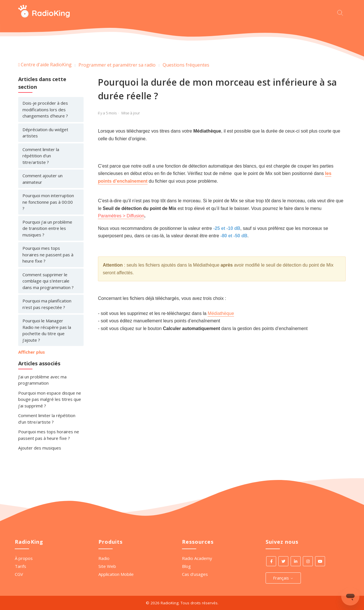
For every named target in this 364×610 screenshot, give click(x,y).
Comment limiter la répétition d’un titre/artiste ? (40, 156)
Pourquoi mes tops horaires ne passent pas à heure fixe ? (47, 254)
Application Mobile (116, 574)
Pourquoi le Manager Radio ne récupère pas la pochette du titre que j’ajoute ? (46, 330)
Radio (103, 558)
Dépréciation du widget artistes (45, 133)
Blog (186, 566)
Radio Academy (197, 558)
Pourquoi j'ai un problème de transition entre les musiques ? (47, 228)
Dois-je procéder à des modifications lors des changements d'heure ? (45, 109)
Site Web (107, 566)
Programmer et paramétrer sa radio (117, 65)
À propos (24, 558)
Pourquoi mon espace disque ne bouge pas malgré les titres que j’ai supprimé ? (49, 399)
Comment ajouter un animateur (42, 179)
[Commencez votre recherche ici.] (341, 12)
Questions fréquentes (186, 65)
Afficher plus (31, 352)
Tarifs (20, 566)
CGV (19, 574)
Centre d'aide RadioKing (46, 64)
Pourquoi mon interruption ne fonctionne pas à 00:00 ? (48, 202)
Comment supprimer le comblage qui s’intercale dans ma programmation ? (48, 281)
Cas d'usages (195, 574)
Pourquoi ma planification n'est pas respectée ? (46, 304)
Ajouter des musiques (39, 448)
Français (283, 578)
